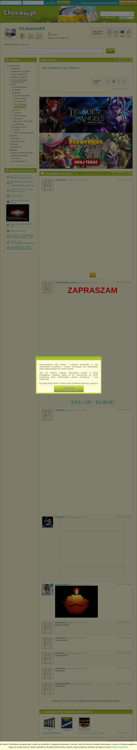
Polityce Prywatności (119, 747)
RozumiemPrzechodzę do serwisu (69, 389)
